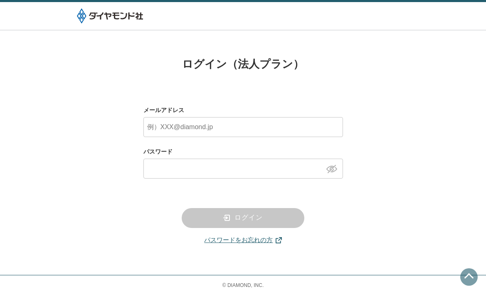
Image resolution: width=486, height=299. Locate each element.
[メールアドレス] (243, 127)
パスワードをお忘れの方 (238, 239)
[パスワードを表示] (334, 168)
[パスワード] (243, 169)
